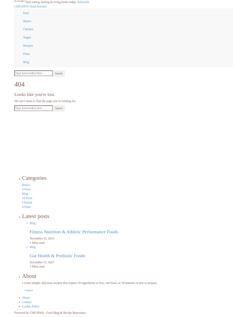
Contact (29, 290)
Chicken (28, 29)
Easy (26, 13)
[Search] (33, 73)
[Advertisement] (123, 142)
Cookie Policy (30, 306)
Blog (26, 62)
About (26, 297)
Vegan (27, 37)
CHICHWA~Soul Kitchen (30, 6)
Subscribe (83, 2)
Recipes (28, 45)
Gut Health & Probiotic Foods (57, 255)
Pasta (26, 53)
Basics (27, 21)
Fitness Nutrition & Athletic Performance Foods (74, 231)
